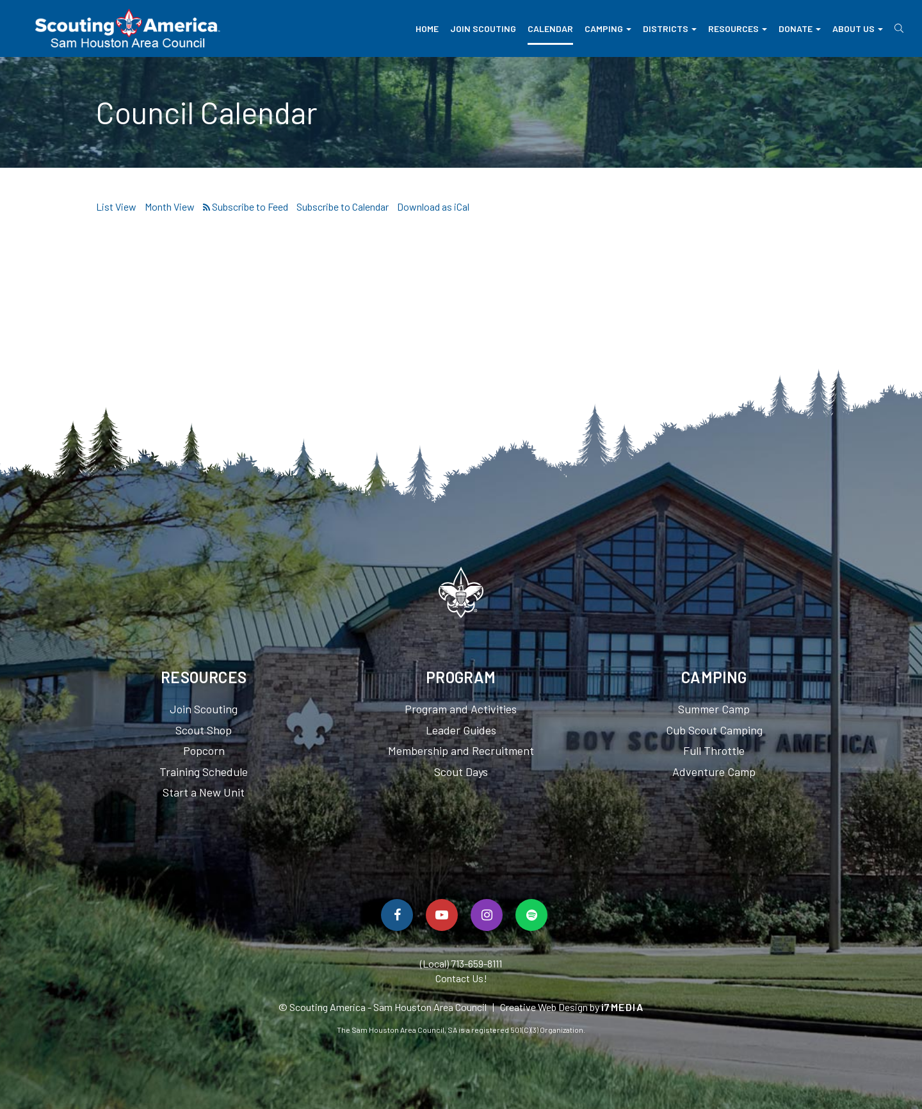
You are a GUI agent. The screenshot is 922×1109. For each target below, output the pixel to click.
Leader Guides (461, 730)
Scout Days (461, 772)
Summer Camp (714, 709)
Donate (800, 28)
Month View (170, 206)
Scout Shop (203, 730)
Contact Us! (461, 978)
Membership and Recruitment (461, 750)
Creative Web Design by (572, 1007)
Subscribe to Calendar (342, 206)
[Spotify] (531, 915)
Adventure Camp (714, 772)
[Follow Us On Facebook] (397, 915)
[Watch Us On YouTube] (442, 915)
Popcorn (204, 750)
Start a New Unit (204, 792)
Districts (670, 28)
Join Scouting (483, 28)
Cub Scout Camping (714, 730)
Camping (608, 28)
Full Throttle (714, 750)
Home (427, 28)
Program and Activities (461, 709)
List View (116, 206)
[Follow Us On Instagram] (487, 915)
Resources (737, 28)
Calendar (550, 28)
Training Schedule (203, 772)
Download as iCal (433, 206)
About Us (857, 28)
